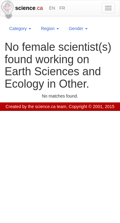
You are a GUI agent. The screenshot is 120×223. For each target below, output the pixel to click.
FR (62, 8)
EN (52, 8)
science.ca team (50, 106)
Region (50, 28)
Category (20, 28)
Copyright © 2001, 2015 (91, 106)
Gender (78, 28)
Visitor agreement (82, 114)
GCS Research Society (41, 114)
